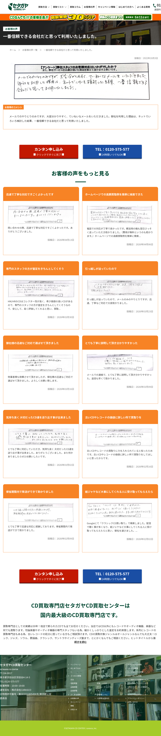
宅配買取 (74, 683)
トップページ (75, 664)
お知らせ (73, 709)
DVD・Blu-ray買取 (135, 676)
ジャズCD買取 (133, 668)
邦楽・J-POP (102, 683)
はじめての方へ (126, 6)
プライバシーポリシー (136, 698)
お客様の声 (89, 6)
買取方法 (44, 6)
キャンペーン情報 (106, 6)
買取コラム (75, 6)
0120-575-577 (12, 681)
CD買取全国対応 (103, 698)
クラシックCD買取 (135, 664)
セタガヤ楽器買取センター (138, 694)
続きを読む (80, 642)
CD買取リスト (102, 664)
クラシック (101, 668)
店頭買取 (74, 690)
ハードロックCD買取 (135, 672)
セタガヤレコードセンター (138, 683)
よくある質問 (143, 6)
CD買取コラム (102, 694)
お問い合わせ (133, 702)
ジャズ (99, 672)
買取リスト (60, 6)
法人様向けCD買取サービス (138, 679)
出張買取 (74, 687)
